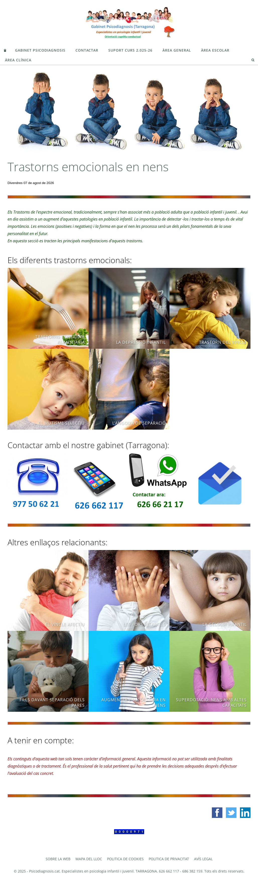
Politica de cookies (125, 858)
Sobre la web (58, 858)
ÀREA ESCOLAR (215, 50)
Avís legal (203, 858)
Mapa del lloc (88, 858)
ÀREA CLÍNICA (18, 60)
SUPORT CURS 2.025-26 (130, 50)
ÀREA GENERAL (176, 50)
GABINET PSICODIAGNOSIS (40, 50)
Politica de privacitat (169, 858)
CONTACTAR (86, 50)
